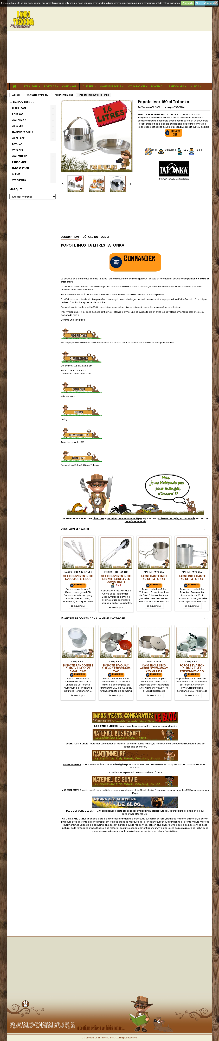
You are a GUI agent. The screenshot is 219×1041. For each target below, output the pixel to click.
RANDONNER (176, 86)
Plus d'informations (206, 3)
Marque (169, 107)
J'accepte (187, 3)
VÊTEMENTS (19, 180)
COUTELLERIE (19, 156)
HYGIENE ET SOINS (110, 86)
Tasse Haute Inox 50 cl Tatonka (154, 577)
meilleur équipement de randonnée (131, 772)
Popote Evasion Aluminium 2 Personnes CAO (191, 668)
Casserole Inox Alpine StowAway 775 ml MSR (154, 668)
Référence (144, 107)
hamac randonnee (188, 764)
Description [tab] (70, 237)
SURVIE (194, 86)
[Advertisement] (109, 57)
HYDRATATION (136, 86)
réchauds (98, 518)
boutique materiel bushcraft (181, 818)
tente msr (191, 821)
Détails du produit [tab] (97, 237)
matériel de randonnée (164, 726)
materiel (134, 743)
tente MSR (142, 814)
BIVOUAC (157, 86)
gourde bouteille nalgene (183, 810)
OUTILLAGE (18, 138)
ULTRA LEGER (30, 86)
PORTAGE (50, 86)
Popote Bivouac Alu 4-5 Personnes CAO (116, 668)
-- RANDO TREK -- (21, 102)
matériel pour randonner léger (124, 518)
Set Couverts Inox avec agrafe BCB (78, 577)
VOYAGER (17, 150)
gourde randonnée (135, 521)
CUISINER (88, 86)
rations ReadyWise (167, 831)
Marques (16, 189)
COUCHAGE (69, 86)
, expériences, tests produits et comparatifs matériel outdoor (117, 810)
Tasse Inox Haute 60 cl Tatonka (192, 577)
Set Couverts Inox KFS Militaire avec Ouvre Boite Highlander (116, 580)
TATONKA (179, 107)
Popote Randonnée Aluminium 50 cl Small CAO (78, 668)
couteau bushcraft (185, 743)
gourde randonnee (136, 824)
